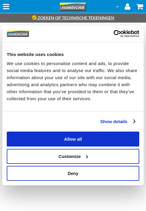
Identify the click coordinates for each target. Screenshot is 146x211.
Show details (114, 121)
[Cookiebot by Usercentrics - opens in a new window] (113, 34)
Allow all (73, 139)
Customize (73, 156)
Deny (73, 173)
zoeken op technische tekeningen (73, 17)
